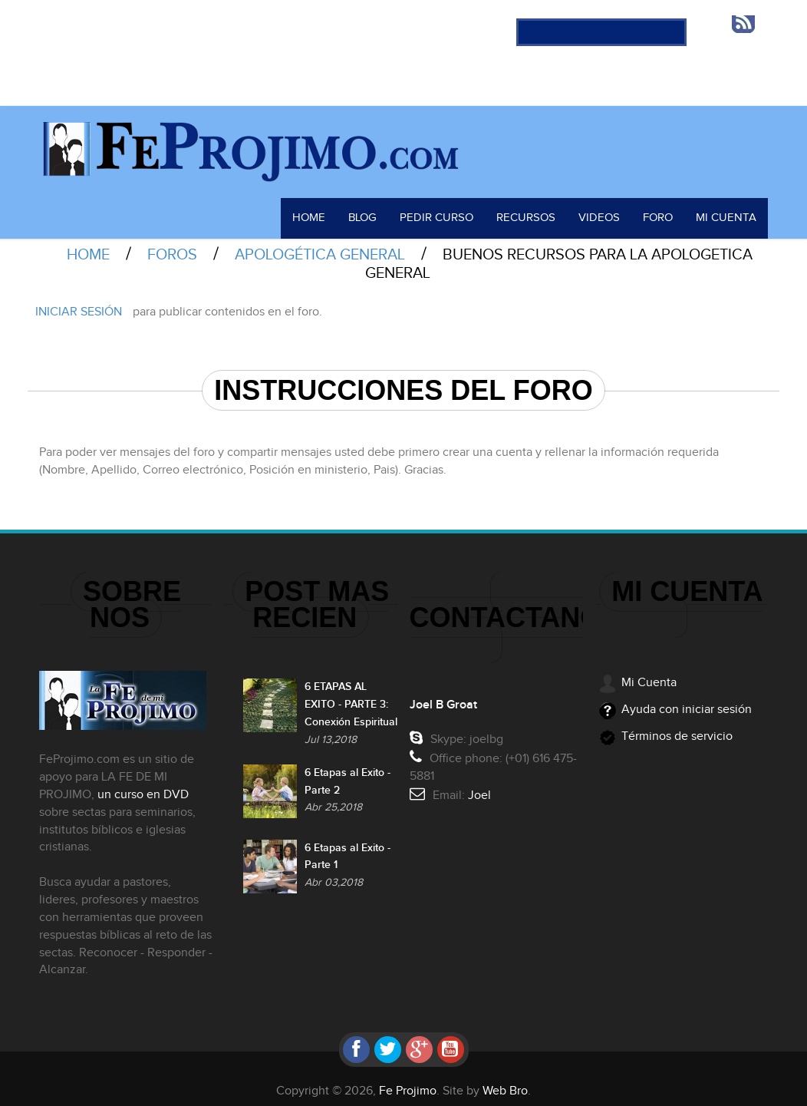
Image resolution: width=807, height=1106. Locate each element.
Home (329, 208)
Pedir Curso (453, 208)
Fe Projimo (407, 1081)
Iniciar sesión (78, 302)
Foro (664, 208)
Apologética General (320, 245)
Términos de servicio (677, 726)
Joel (485, 785)
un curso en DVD (137, 785)
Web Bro (505, 1081)
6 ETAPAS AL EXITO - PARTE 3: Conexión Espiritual (351, 701)
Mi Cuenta (729, 208)
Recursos (537, 208)
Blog (381, 208)
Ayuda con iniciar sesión (686, 699)
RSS (748, 23)
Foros (172, 245)
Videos (607, 208)
